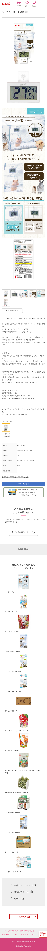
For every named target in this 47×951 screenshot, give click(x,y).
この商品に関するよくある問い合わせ (15, 477)
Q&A (17, 898)
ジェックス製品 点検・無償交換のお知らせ (18, 931)
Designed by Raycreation (23, 946)
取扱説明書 (12, 310)
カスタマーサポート (27, 4)
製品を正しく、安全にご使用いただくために (19, 934)
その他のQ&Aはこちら (23, 532)
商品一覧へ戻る (23, 917)
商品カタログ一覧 (23, 885)
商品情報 (19, 3)
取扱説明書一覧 (22, 891)
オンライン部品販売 (34, 4)
